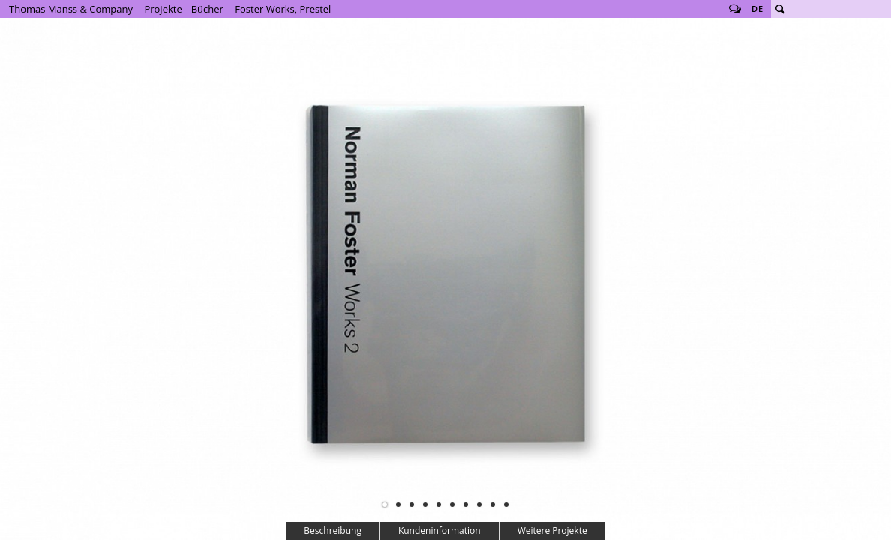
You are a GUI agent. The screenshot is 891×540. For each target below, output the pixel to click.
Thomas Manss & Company (71, 9)
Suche (780, 9)
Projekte (163, 9)
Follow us (735, 9)
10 (506, 505)
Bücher (207, 9)
